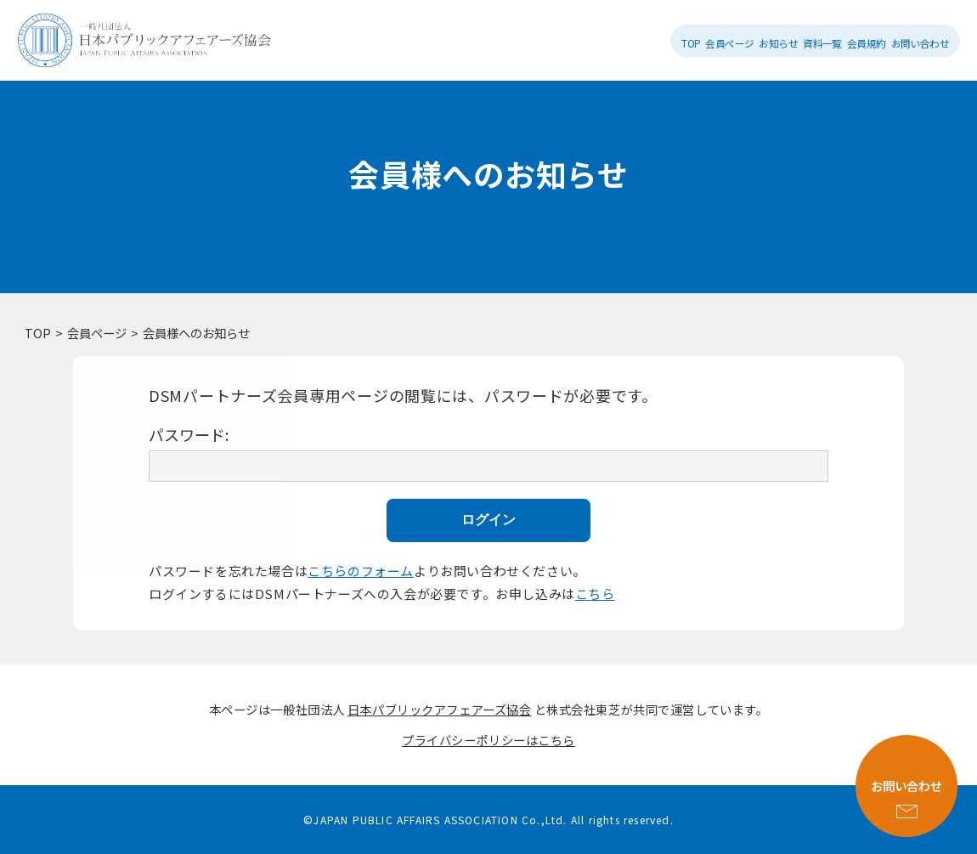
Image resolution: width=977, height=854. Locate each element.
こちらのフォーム (361, 571)
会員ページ (729, 43)
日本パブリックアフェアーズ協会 (439, 709)
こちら (595, 593)
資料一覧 (822, 43)
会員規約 (866, 43)
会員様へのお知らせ (196, 333)
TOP (690, 43)
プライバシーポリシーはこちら (488, 740)
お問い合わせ (920, 43)
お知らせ (778, 43)
